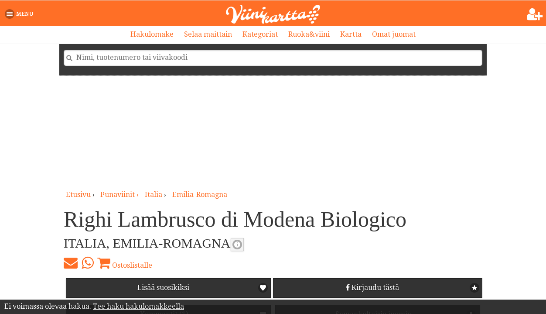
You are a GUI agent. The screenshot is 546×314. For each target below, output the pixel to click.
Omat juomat (394, 34)
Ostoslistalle (124, 263)
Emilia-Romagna (199, 194)
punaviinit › (120, 194)
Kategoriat (260, 34)
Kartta (351, 34)
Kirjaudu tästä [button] (372, 287)
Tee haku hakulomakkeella (138, 306)
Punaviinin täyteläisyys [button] (237, 244)
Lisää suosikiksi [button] (163, 287)
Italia (153, 194)
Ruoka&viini (309, 34)
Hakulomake (152, 34)
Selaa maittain (208, 34)
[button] (20, 14)
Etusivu (78, 194)
